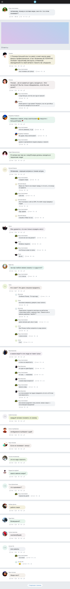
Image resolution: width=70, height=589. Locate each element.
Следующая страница (35, 585)
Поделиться (29, 16)
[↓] (26, 16)
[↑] (24, 16)
